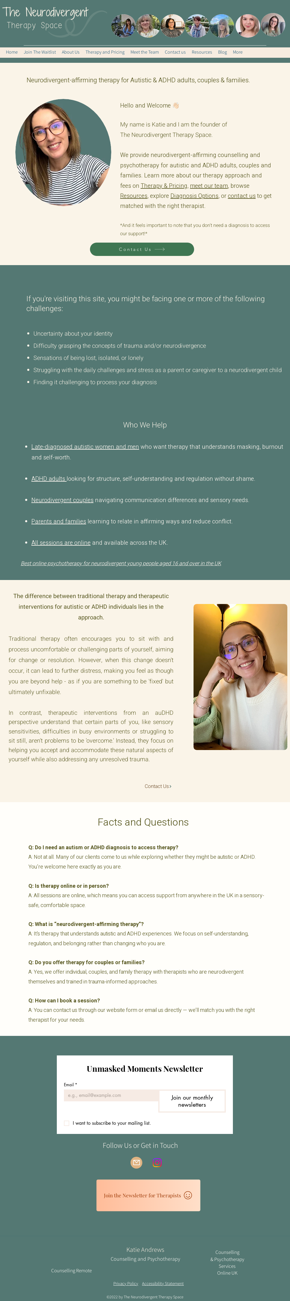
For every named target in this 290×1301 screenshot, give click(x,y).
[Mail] (136, 1163)
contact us (242, 196)
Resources (133, 196)
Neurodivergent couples (62, 500)
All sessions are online (61, 543)
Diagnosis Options (194, 196)
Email (70, 1084)
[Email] (109, 1095)
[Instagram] (157, 1163)
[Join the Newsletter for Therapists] (148, 1195)
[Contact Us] (142, 249)
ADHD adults (49, 479)
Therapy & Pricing (164, 186)
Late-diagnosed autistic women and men (85, 447)
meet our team (209, 186)
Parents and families (58, 521)
